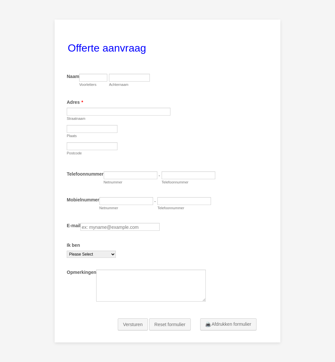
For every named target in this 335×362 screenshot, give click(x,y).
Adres (75, 102)
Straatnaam (76, 118)
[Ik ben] (91, 254)
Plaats (72, 136)
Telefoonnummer (85, 174)
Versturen (133, 324)
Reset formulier (169, 324)
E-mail (73, 225)
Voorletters (88, 85)
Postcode (74, 153)
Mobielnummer (83, 199)
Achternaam (118, 85)
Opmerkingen (81, 272)
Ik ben (73, 245)
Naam (73, 76)
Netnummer (113, 182)
